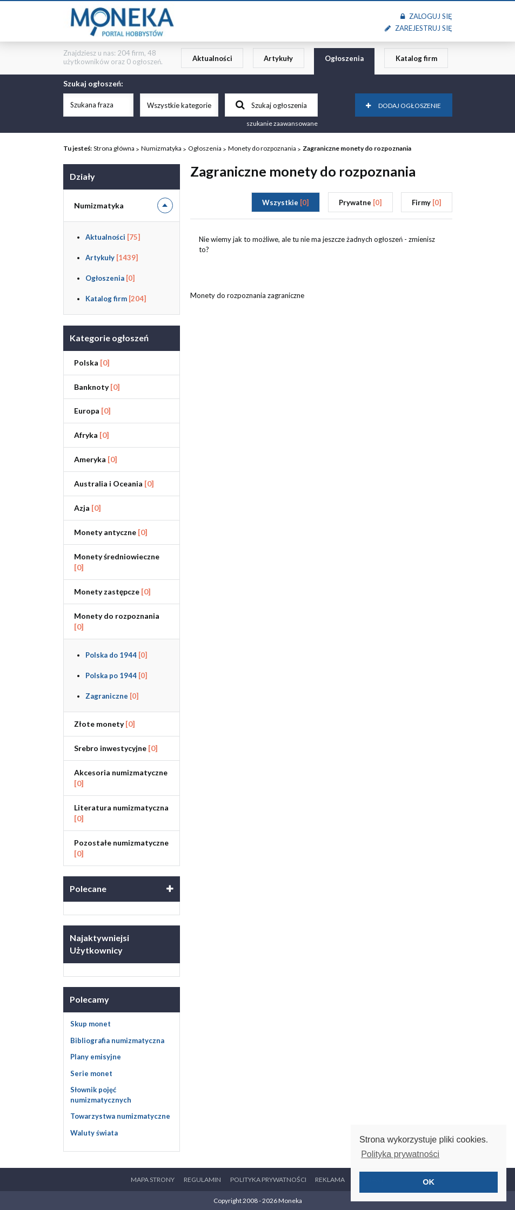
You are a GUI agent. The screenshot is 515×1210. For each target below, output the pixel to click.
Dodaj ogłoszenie (403, 106)
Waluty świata (94, 1132)
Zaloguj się (426, 16)
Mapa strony (153, 1179)
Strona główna (114, 148)
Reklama (330, 1179)
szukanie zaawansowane (282, 123)
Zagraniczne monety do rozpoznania (357, 148)
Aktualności (212, 58)
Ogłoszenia (344, 58)
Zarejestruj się (418, 28)
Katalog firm (416, 58)
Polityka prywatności (268, 1179)
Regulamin (202, 1179)
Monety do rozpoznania (262, 148)
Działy (82, 176)
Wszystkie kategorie (179, 105)
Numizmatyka (161, 148)
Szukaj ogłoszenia (271, 105)
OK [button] (428, 1182)
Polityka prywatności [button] (400, 1154)
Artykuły (278, 58)
